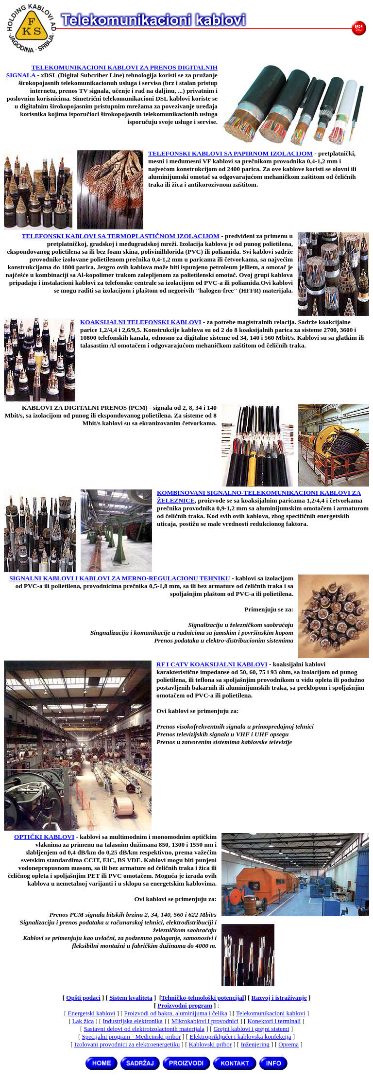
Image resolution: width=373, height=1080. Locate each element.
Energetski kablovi (92, 1013)
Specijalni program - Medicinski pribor (131, 1036)
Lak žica (83, 1021)
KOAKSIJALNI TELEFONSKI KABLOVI (140, 322)
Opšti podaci (83, 997)
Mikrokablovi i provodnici (204, 1021)
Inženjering (255, 1044)
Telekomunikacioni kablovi (270, 1013)
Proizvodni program (184, 1005)
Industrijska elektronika (133, 1021)
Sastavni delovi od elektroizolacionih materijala (144, 1028)
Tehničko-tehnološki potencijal (202, 997)
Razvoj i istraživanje (279, 997)
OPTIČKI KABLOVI (44, 836)
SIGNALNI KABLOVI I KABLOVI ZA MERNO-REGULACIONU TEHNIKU (119, 578)
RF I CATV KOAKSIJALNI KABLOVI (212, 664)
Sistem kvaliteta (130, 997)
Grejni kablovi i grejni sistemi (251, 1028)
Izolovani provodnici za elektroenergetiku (127, 1044)
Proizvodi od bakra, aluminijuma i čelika (175, 1013)
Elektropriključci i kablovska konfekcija (240, 1036)
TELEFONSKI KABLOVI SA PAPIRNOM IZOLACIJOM (230, 153)
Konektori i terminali (274, 1021)
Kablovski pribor (210, 1044)
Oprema (288, 1044)
